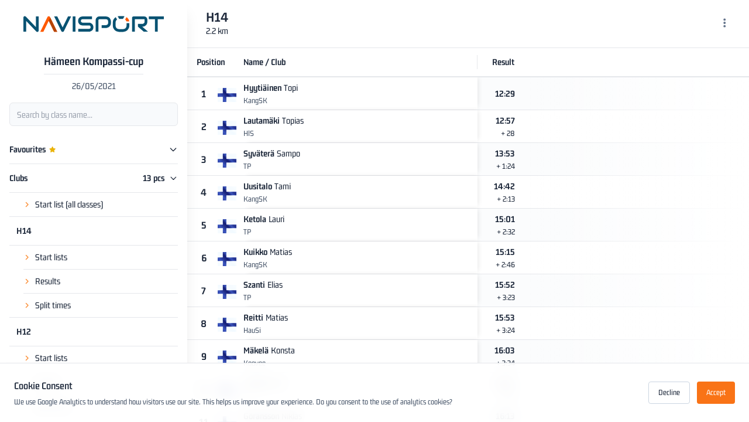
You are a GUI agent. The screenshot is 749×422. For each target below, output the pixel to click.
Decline (669, 392)
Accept (716, 392)
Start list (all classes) (69, 204)
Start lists (51, 257)
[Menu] (725, 24)
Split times (53, 305)
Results (47, 281)
